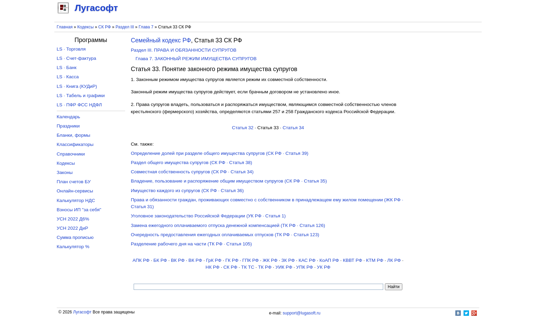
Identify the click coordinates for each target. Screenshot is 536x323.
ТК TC (247, 267)
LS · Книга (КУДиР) (77, 86)
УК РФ (324, 267)
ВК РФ (178, 260)
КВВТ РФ (352, 260)
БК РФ (160, 260)
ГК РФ (231, 260)
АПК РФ (141, 260)
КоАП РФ (329, 260)
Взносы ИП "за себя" (79, 209)
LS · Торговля (71, 49)
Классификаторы (75, 144)
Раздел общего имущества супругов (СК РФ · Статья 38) (191, 162)
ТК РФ (264, 267)
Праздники (68, 126)
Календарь (68, 116)
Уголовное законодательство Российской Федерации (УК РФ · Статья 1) (208, 215)
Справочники (71, 154)
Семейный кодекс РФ (161, 40)
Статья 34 (293, 127)
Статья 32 (243, 127)
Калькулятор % (73, 246)
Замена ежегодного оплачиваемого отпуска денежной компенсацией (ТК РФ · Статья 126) (228, 225)
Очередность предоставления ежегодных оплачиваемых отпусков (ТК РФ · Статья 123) (225, 234)
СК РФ (104, 27)
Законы (65, 172)
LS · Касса (68, 76)
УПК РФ (304, 267)
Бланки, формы (73, 135)
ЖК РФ (270, 260)
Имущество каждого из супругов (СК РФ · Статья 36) (187, 190)
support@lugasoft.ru (301, 313)
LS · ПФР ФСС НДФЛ (79, 104)
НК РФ (212, 267)
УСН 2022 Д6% (73, 218)
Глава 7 (146, 27)
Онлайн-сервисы (75, 190)
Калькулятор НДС (76, 200)
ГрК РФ (214, 260)
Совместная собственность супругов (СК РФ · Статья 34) (192, 171)
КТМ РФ (375, 260)
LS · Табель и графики (81, 95)
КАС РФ (307, 260)
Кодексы (85, 27)
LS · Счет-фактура (76, 58)
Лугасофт (82, 312)
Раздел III (125, 27)
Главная (65, 27)
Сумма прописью (75, 237)
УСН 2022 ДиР (72, 228)
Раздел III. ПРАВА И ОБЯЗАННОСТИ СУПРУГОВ (184, 50)
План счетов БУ (74, 181)
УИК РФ (284, 267)
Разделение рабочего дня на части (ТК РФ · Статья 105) (191, 243)
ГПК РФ (250, 260)
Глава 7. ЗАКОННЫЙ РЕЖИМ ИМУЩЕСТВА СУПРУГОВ (195, 58)
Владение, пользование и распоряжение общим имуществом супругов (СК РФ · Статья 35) (229, 181)
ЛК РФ (394, 260)
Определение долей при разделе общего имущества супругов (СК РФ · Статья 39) (219, 153)
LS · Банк (67, 67)
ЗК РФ (288, 260)
